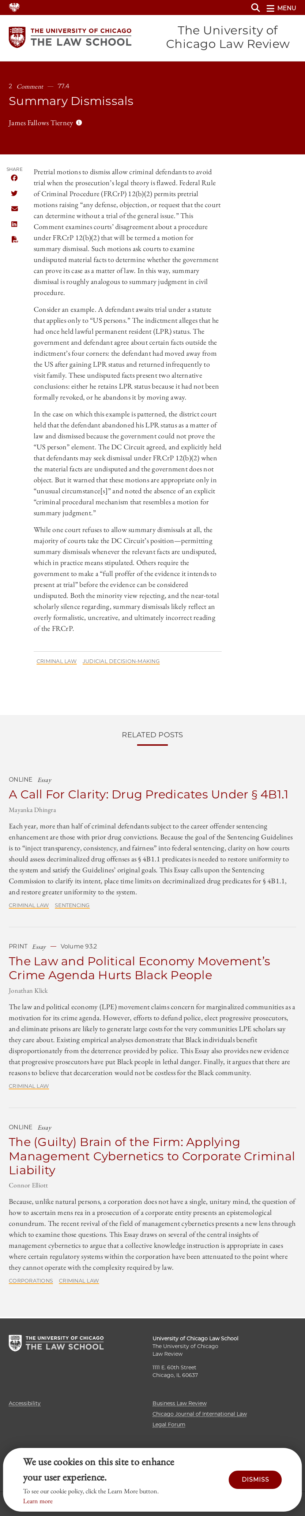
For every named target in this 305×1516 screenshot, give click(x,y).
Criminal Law (57, 662)
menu (281, 8)
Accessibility (25, 1403)
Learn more (38, 1501)
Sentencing (72, 906)
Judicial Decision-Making (121, 662)
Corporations (31, 1282)
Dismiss (255, 1479)
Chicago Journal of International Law (199, 1414)
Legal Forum (168, 1424)
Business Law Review (179, 1403)
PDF (14, 240)
